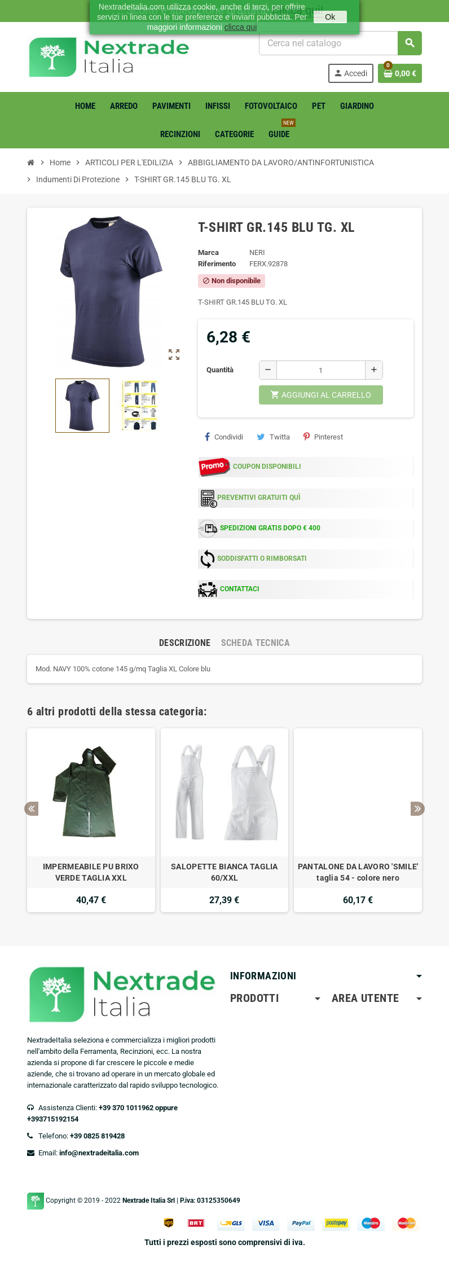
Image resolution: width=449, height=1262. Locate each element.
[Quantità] (321, 370)
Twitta (273, 436)
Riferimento (217, 264)
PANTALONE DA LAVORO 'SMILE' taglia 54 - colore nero (358, 872)
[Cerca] (340, 43)
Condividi (224, 436)
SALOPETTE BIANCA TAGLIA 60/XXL (224, 872)
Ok (330, 16)
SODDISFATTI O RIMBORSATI (262, 558)
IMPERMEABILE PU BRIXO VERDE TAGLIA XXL (91, 872)
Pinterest (323, 436)
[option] (91, 820)
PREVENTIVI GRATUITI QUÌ (259, 498)
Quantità (220, 370)
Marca (208, 252)
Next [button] (418, 809)
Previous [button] (31, 809)
